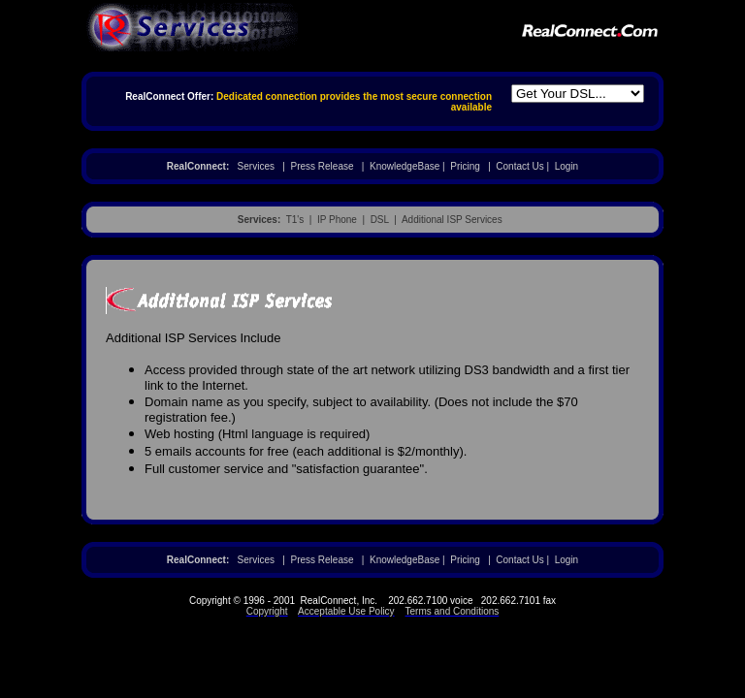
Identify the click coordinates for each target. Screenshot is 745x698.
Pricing (465, 166)
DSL (380, 219)
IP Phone (337, 219)
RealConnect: (198, 166)
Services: (259, 219)
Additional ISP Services (452, 219)
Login (566, 166)
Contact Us (519, 166)
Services (256, 166)
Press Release (321, 166)
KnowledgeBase (404, 166)
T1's (295, 219)
